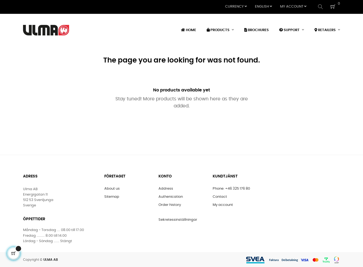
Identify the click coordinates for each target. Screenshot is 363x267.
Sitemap (111, 196)
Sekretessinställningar (177, 219)
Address (165, 188)
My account (223, 204)
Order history (169, 204)
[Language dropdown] (263, 7)
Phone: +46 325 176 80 (231, 188)
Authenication (170, 196)
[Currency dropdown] (236, 7)
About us (112, 188)
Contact (220, 196)
